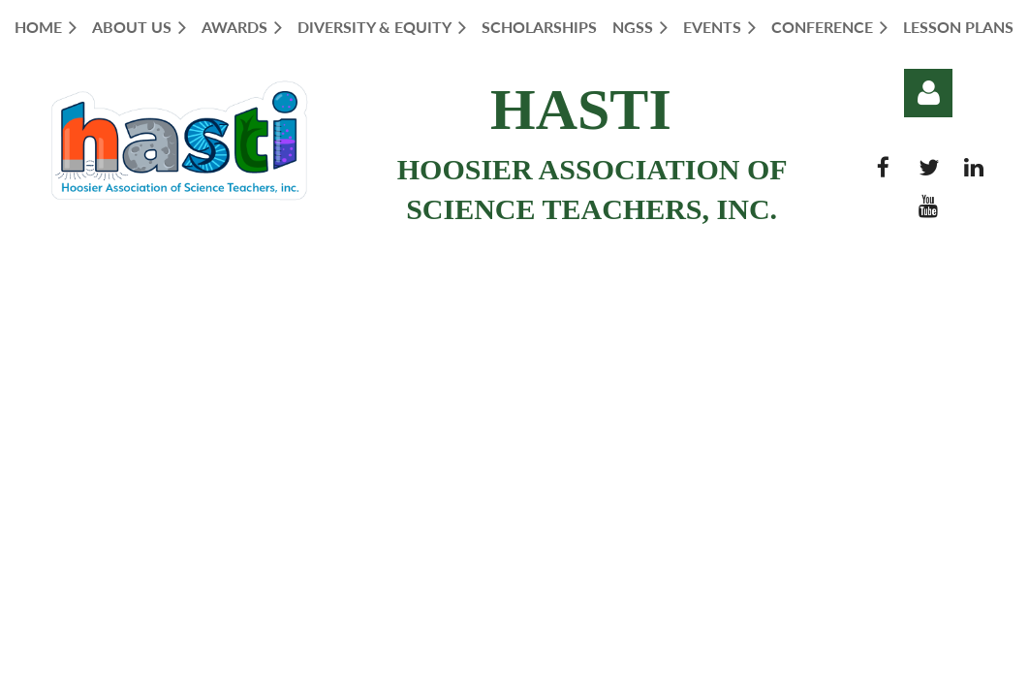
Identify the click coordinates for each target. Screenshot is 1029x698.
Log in (928, 93)
